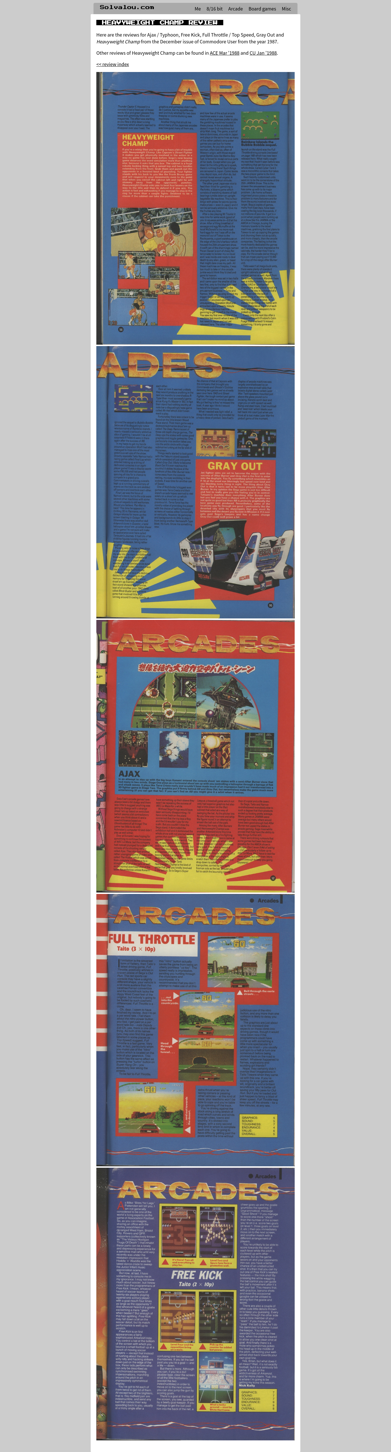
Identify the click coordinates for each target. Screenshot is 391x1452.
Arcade (235, 8)
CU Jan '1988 (263, 52)
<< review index (112, 64)
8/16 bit (215, 8)
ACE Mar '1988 (225, 52)
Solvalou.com (127, 7)
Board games (262, 8)
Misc (286, 8)
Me (198, 8)
